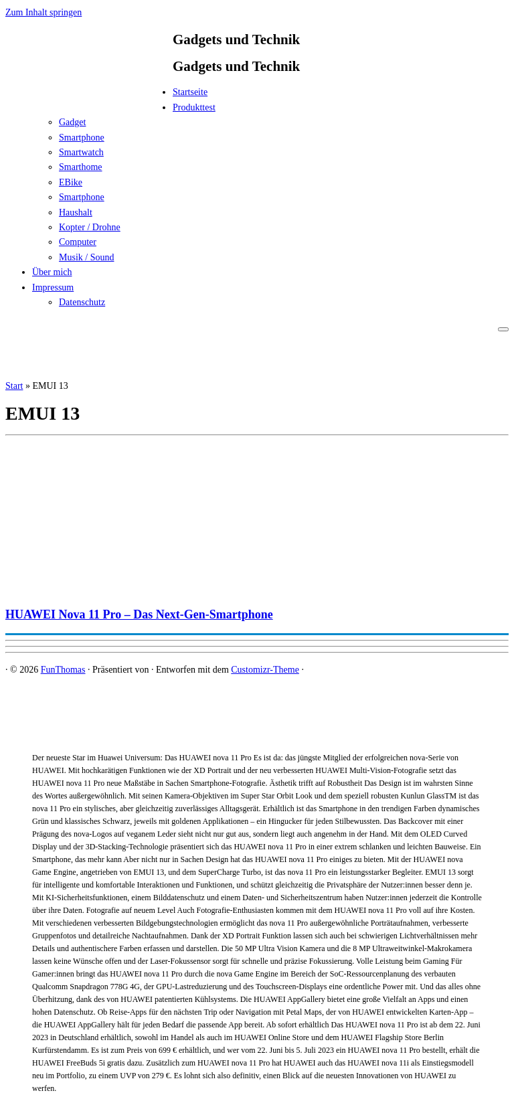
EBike (70, 182)
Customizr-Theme (265, 670)
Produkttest (194, 107)
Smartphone (81, 138)
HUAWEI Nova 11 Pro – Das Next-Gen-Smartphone (139, 614)
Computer (77, 242)
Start (14, 386)
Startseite (190, 92)
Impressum (53, 287)
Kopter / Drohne (89, 227)
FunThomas (63, 670)
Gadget (72, 122)
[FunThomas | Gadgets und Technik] (89, 96)
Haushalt (75, 212)
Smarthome (80, 167)
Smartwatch (81, 152)
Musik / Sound (86, 257)
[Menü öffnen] (503, 329)
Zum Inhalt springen (43, 12)
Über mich (52, 272)
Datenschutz (82, 302)
